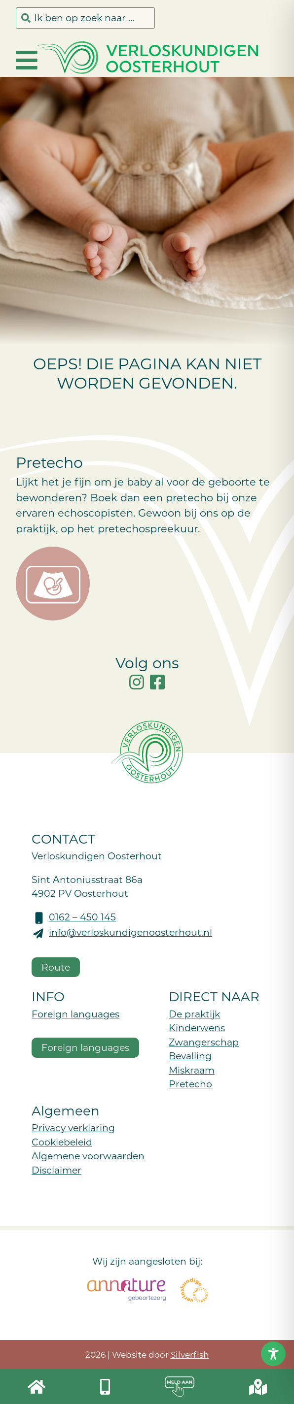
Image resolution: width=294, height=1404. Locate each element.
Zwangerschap (204, 1042)
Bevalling (190, 1055)
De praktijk (194, 1014)
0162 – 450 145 (82, 917)
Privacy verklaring (73, 1127)
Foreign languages (75, 1014)
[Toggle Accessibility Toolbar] (273, 1353)
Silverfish (190, 1354)
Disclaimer (56, 1170)
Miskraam (192, 1070)
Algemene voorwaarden (88, 1155)
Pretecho (190, 1083)
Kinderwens (197, 1027)
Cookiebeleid (62, 1142)
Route (55, 967)
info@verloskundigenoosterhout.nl (130, 932)
